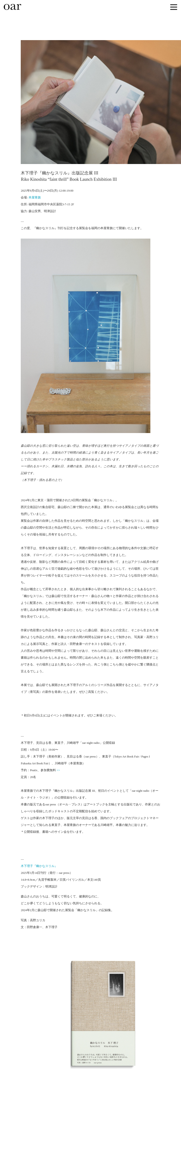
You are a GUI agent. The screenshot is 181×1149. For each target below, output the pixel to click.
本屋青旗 (35, 197)
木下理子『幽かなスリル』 (39, 866)
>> (58, 770)
